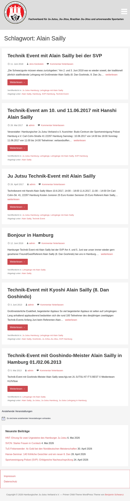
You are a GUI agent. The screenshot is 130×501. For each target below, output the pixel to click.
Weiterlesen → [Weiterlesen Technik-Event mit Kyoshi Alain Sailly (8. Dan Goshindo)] (17, 327)
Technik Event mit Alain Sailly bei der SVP (54, 55)
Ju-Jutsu (36, 400)
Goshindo (36, 339)
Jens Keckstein (36, 64)
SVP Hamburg (81, 156)
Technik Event (62, 94)
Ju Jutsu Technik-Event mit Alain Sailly (51, 176)
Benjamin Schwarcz (114, 494)
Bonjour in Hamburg (30, 235)
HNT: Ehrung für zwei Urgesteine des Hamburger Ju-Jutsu (36, 438)
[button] (125, 7)
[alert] (65, 418)
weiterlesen (111, 74)
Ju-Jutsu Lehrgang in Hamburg (73, 400)
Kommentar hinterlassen (61, 64)
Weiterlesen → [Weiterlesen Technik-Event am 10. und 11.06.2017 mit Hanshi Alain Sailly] (17, 148)
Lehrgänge (44, 156)
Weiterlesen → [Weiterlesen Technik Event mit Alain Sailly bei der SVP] (17, 82)
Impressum (10, 476)
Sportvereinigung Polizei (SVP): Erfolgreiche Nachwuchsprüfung (39, 459)
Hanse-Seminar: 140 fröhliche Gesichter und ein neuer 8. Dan (37, 454)
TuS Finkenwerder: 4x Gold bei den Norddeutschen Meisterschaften (41, 448)
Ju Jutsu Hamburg (30, 90)
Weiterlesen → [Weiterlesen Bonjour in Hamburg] (17, 261)
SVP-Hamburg (48, 94)
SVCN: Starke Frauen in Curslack (23, 443)
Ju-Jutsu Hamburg (49, 400)
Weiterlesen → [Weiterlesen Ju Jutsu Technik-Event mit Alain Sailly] (17, 207)
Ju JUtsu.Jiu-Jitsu (50, 339)
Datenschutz (10, 481)
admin (31, 125)
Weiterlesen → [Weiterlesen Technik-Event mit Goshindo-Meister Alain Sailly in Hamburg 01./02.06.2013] (17, 388)
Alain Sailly (26, 94)
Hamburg (36, 94)
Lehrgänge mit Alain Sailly (51, 90)
